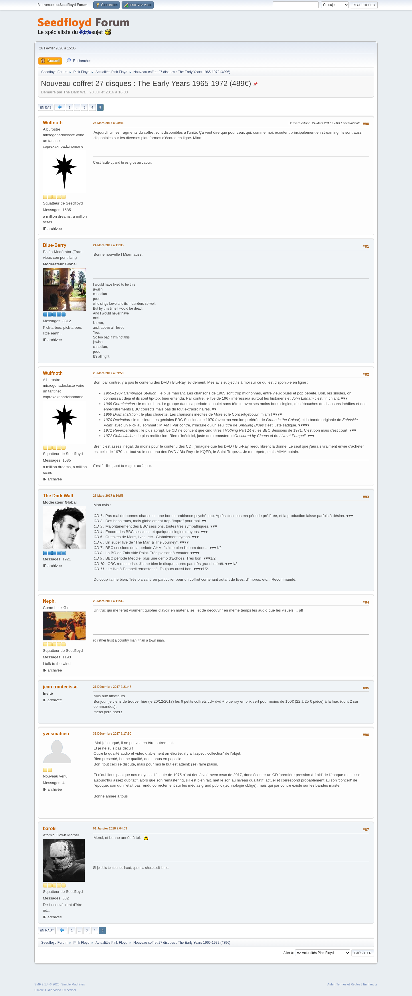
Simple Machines (73, 984)
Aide (330, 984)
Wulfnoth (53, 122)
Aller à (288, 953)
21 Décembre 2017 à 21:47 (112, 686)
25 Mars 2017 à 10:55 (108, 495)
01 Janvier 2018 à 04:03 (110, 828)
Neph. (49, 601)
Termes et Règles (348, 984)
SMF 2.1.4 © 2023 (47, 984)
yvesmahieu (56, 733)
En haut (47, 930)
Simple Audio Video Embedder (55, 990)
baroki (50, 828)
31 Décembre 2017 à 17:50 (112, 733)
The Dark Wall (58, 495)
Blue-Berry (54, 245)
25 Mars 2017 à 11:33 (108, 601)
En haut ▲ (370, 984)
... (77, 107)
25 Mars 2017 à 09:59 (108, 373)
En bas (46, 107)
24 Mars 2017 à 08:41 (108, 123)
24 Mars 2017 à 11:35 (108, 245)
